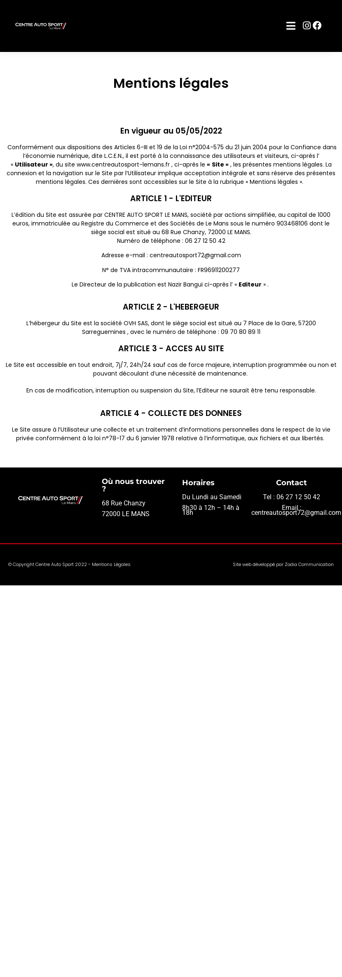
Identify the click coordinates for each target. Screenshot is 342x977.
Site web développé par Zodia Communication (283, 564)
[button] (291, 26)
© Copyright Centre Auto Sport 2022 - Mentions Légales (69, 564)
